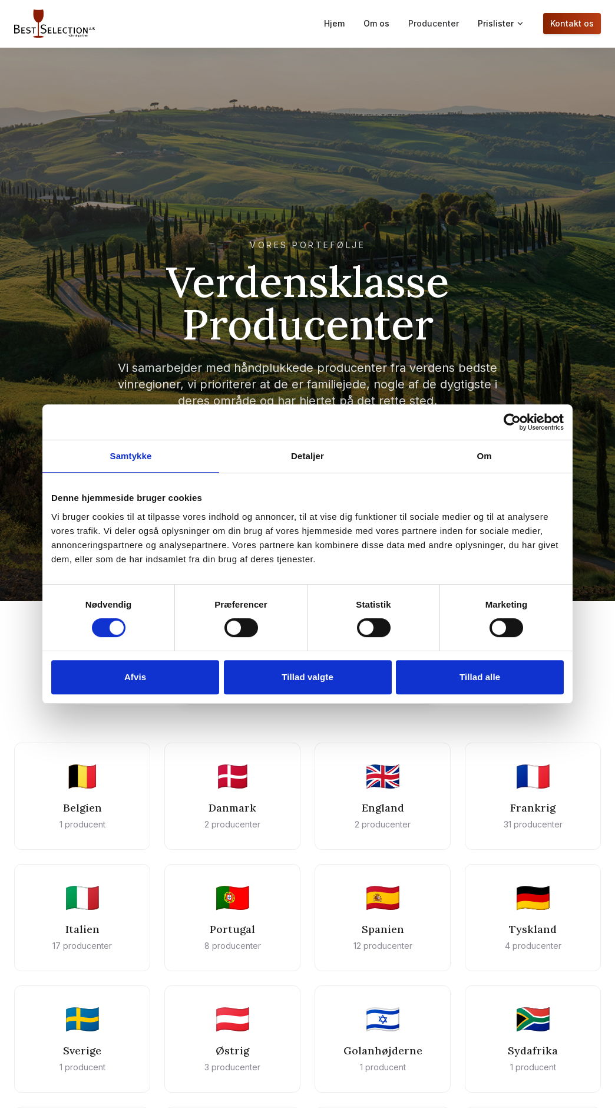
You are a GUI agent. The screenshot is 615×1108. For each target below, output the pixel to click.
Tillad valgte (307, 677)
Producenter (433, 23)
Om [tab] (484, 456)
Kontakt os (572, 23)
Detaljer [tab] (307, 456)
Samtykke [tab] (131, 456)
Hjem (334, 23)
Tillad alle (479, 677)
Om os (376, 23)
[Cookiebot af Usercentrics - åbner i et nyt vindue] (512, 422)
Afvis (135, 677)
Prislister (501, 23)
